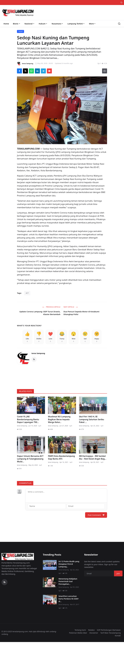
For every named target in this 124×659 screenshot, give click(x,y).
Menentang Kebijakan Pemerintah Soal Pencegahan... (68, 598)
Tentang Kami (80, 647)
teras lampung (38, 370)
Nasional (30, 23)
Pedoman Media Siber (78, 650)
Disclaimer (93, 650)
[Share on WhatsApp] (31, 70)
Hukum (43, 23)
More (92, 23)
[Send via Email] (49, 70)
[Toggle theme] (121, 2)
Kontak (118, 652)
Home (6, 23)
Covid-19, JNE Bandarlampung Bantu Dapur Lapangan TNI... (28, 436)
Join (118, 590)
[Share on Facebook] (19, 70)
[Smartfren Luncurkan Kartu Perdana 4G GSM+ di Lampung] (50, 616)
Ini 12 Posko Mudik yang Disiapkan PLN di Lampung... (69, 581)
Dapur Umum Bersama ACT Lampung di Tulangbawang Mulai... (30, 476)
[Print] (104, 70)
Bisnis (17, 23)
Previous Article (51, 307)
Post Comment (96, 532)
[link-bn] (62, 392)
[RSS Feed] (34, 376)
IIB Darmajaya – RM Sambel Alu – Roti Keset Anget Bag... (92, 474)
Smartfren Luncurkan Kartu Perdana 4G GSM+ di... (69, 615)
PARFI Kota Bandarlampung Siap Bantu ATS (61, 474)
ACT (27, 293)
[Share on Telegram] (43, 70)
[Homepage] (18, 12)
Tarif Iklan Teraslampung (110, 650)
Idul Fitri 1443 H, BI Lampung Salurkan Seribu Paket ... (91, 436)
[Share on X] (25, 70)
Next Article (71, 307)
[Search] (119, 24)
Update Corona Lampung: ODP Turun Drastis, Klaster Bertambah (39, 313)
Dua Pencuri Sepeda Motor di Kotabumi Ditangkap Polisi (81, 313)
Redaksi (91, 647)
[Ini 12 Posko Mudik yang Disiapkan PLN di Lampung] (50, 582)
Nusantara (57, 23)
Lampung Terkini (76, 23)
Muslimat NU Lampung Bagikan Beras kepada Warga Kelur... (59, 436)
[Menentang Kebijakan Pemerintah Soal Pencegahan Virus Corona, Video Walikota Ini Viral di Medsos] (50, 599)
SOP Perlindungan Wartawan (109, 647)
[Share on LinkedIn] (37, 70)
